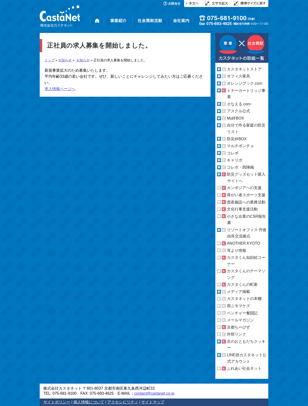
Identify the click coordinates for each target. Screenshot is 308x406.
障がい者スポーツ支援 (246, 195)
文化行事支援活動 (242, 209)
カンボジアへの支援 (244, 188)
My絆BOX (235, 118)
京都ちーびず (238, 327)
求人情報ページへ (60, 89)
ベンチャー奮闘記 (242, 313)
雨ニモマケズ (238, 306)
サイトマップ (152, 402)
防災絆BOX (237, 139)
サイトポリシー (56, 402)
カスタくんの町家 (242, 284)
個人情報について (88, 402)
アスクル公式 (238, 111)
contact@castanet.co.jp (154, 393)
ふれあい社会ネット (244, 368)
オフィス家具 (238, 76)
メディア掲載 (238, 292)
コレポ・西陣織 (240, 167)
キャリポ (234, 160)
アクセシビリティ (122, 402)
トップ (50, 60)
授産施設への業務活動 (246, 202)
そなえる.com (239, 104)
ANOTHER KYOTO (243, 243)
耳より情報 (236, 250)
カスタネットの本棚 (244, 299)
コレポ (232, 153)
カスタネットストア (244, 69)
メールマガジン (240, 320)
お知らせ (65, 60)
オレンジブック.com (244, 83)
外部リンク (236, 334)
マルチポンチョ (240, 146)
